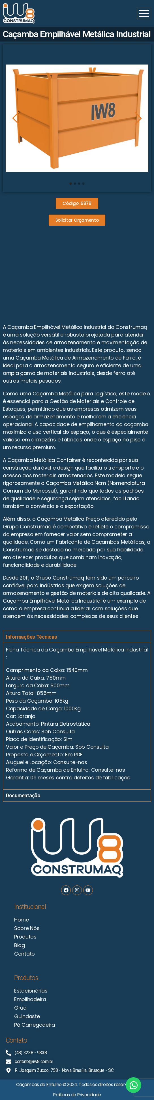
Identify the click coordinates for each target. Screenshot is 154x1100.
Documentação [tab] (23, 795)
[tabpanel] (77, 716)
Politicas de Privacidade (77, 1094)
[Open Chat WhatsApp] (133, 1085)
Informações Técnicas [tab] (31, 637)
